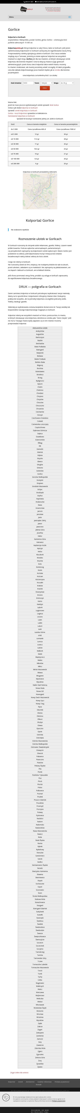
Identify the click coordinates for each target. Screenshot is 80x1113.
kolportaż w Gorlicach (29, 108)
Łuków (40, 648)
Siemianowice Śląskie (40, 865)
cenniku (58, 70)
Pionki (40, 772)
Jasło (40, 517)
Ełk (40, 446)
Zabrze (40, 1026)
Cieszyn (40, 415)
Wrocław (40, 1014)
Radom (40, 821)
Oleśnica (40, 716)
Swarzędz (40, 918)
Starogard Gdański (40, 908)
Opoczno (40, 728)
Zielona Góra (40, 1057)
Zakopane (40, 1033)
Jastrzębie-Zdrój (40, 520)
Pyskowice (40, 815)
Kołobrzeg (40, 567)
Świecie (40, 933)
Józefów (40, 533)
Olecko (40, 713)
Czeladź (40, 421)
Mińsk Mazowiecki (40, 669)
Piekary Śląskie (39, 766)
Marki (40, 654)
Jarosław (40, 514)
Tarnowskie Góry (40, 958)
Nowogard (40, 694)
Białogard (40, 350)
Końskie (40, 573)
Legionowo (40, 610)
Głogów (40, 464)
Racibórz (40, 818)
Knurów (40, 561)
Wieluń (40, 1002)
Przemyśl (40, 806)
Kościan (40, 576)
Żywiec (40, 1067)
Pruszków (40, 803)
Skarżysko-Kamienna (40, 871)
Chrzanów (40, 409)
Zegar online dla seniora (19, 1072)
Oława (40, 725)
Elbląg (40, 443)
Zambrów (40, 1036)
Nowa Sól (40, 691)
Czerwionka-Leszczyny (40, 424)
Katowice (40, 542)
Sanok (40, 859)
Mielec (40, 660)
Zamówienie (30, 1082)
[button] (40, 1110)
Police (40, 787)
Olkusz (39, 719)
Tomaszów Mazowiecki (40, 967)
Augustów (40, 334)
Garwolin (40, 449)
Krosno (40, 595)
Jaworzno (39, 527)
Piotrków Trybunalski (40, 775)
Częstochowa (40, 427)
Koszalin (40, 582)
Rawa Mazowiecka (40, 831)
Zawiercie (40, 1045)
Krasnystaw (40, 592)
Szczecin (40, 943)
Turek (40, 974)
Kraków (40, 586)
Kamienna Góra (40, 539)
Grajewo (40, 483)
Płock (40, 781)
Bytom (40, 384)
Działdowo (40, 437)
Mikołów (40, 663)
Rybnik (40, 846)
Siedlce (40, 862)
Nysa (40, 707)
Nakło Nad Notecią (40, 685)
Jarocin (40, 511)
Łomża (40, 641)
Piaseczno (40, 759)
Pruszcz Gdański (40, 800)
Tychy (40, 977)
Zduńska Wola (40, 1048)
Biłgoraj (40, 365)
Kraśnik (40, 589)
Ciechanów (40, 412)
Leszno (40, 617)
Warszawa (40, 992)
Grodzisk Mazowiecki (40, 486)
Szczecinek (40, 946)
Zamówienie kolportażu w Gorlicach (21, 116)
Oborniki (40, 710)
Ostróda (40, 735)
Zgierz (40, 1051)
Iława (40, 505)
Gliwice (40, 461)
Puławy (40, 812)
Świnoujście (40, 939)
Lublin (40, 623)
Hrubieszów (40, 502)
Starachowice (40, 902)
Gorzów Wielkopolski (40, 477)
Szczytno (40, 949)
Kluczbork (40, 555)
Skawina (40, 874)
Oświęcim (40, 750)
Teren (37, 83)
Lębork (40, 607)
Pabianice (40, 756)
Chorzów (40, 402)
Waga (56, 83)
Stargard (40, 905)
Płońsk (40, 784)
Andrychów (40, 331)
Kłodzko (40, 558)
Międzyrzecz (40, 657)
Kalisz (40, 536)
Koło (40, 564)
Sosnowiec (40, 890)
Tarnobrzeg (40, 952)
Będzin (40, 340)
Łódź (40, 635)
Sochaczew (40, 884)
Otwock (40, 753)
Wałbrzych (40, 986)
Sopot (40, 887)
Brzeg (40, 378)
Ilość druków (16, 83)
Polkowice (40, 790)
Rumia (40, 843)
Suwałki (40, 915)
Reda (40, 837)
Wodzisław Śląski (40, 1008)
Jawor (40, 523)
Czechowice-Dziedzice (40, 418)
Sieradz (40, 868)
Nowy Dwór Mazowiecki (40, 697)
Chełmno (40, 390)
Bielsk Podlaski (40, 359)
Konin (40, 570)
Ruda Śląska (40, 840)
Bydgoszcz (40, 381)
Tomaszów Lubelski (40, 964)
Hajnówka (40, 499)
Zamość (40, 1039)
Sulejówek (40, 912)
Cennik (20, 1082)
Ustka (40, 980)
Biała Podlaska (40, 347)
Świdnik (40, 924)
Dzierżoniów (40, 440)
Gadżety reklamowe (44, 1082)
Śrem (40, 893)
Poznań (40, 794)
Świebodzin (40, 930)
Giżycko (40, 458)
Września (40, 1017)
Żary (40, 1042)
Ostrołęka (40, 738)
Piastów (40, 763)
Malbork (40, 651)
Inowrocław (40, 508)
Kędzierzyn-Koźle (40, 545)
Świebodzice (40, 927)
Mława (40, 672)
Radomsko (40, 825)
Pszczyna (40, 809)
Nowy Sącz (40, 700)
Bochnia (40, 368)
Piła (40, 769)
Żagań (40, 1029)
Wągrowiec (40, 983)
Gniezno (40, 468)
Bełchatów (40, 343)
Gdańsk (40, 452)
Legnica (40, 613)
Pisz (40, 778)
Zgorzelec (40, 1054)
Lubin (40, 620)
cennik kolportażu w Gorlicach (26, 110)
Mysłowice (40, 679)
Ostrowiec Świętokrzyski (40, 747)
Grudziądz (40, 492)
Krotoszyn (40, 598)
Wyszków (39, 1020)
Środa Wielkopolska (40, 896)
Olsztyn (40, 722)
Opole (40, 731)
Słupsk (40, 880)
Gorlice (40, 474)
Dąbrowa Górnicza (40, 430)
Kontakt (38, 1084)
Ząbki (40, 1023)
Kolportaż (11, 1082)
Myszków (39, 682)
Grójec (39, 489)
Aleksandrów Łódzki (40, 328)
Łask (40, 629)
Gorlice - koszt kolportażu (18, 113)
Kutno (40, 601)
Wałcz (40, 989)
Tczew (40, 961)
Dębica (40, 433)
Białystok (40, 353)
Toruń (40, 971)
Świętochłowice (40, 936)
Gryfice (40, 496)
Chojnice (40, 396)
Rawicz (40, 834)
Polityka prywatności (58, 1101)
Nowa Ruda (40, 688)
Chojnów (40, 399)
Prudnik (40, 797)
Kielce (40, 551)
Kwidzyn (40, 604)
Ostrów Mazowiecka (40, 741)
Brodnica (40, 374)
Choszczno (40, 405)
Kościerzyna (40, 579)
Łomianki (40, 638)
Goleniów (39, 471)
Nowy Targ (40, 704)
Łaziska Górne (40, 632)
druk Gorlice (54, 105)
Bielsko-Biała (40, 362)
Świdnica (40, 921)
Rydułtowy (40, 849)
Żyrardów (39, 1064)
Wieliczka (40, 998)
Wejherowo (40, 995)
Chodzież (40, 393)
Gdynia (40, 455)
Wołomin (40, 1011)
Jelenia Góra (40, 530)
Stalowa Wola (40, 899)
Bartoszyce (40, 337)
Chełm (40, 387)
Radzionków (39, 828)
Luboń (40, 626)
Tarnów (40, 955)
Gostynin (40, 480)
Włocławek (40, 1005)
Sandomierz (40, 856)
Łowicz (40, 645)
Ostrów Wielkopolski (40, 744)
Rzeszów (40, 853)
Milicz (40, 666)
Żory (40, 1061)
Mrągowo (40, 676)
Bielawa (40, 356)
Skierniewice (39, 877)
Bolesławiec (40, 371)
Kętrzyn (40, 548)
